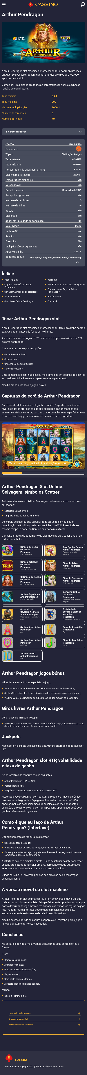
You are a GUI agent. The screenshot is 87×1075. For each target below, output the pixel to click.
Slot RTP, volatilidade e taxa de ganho (66, 284)
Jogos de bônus (12, 296)
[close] (77, 262)
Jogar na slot (11, 280)
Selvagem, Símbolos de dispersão (21, 292)
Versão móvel (54, 296)
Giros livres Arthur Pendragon (19, 301)
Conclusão (53, 301)
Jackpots (52, 280)
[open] (43, 131)
